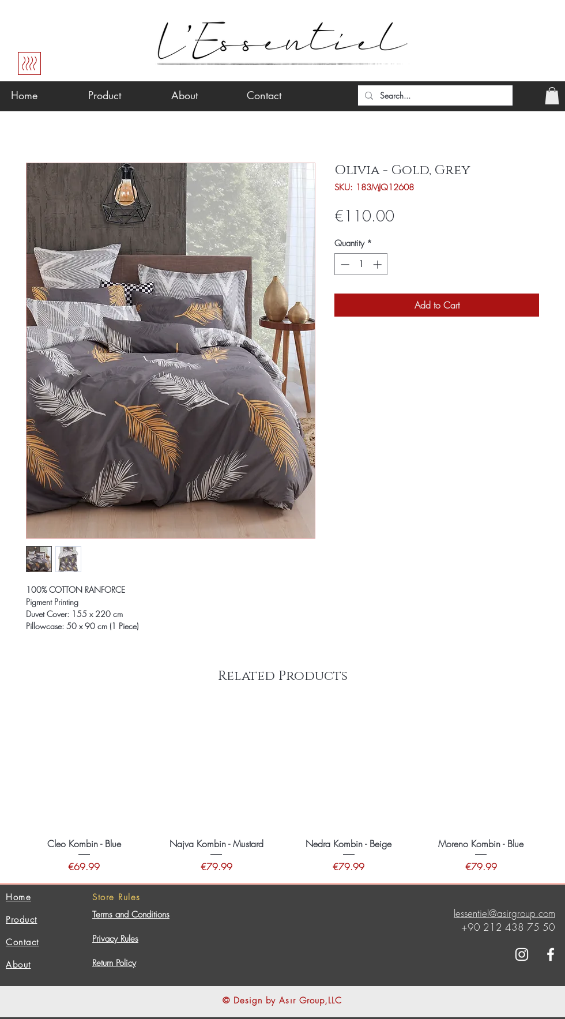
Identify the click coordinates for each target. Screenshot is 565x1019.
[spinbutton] (361, 264)
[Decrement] (344, 264)
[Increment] (378, 264)
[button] (552, 95)
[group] (282, 790)
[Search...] (434, 95)
